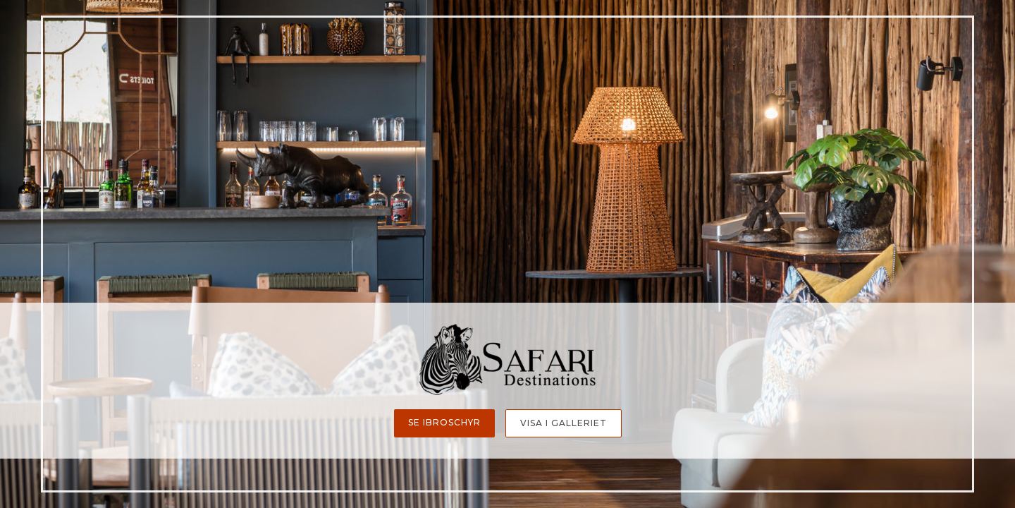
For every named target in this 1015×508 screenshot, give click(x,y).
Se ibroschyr (444, 422)
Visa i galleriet (563, 423)
